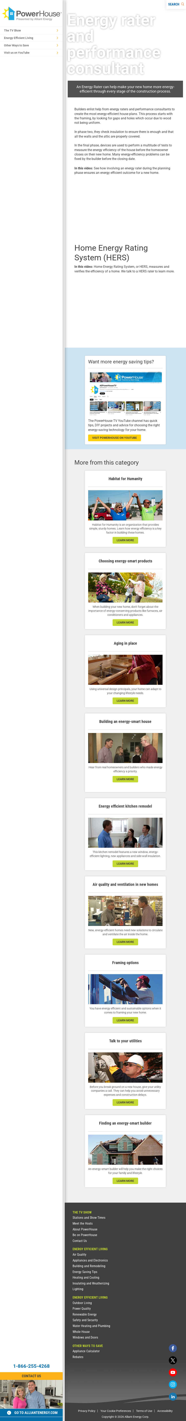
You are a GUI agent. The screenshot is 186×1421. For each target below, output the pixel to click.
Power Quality (82, 1308)
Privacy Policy (86, 1411)
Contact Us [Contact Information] (31, 1376)
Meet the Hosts (83, 1223)
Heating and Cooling (86, 1277)
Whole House (81, 1332)
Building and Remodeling (89, 1266)
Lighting (78, 1289)
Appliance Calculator (86, 1351)
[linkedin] (173, 1397)
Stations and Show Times (89, 1218)
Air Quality (79, 1254)
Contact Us (80, 1241)
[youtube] (173, 1372)
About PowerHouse (85, 1229)
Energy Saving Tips (85, 1272)
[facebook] (173, 1348)
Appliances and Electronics (90, 1260)
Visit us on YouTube (31, 52)
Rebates (78, 1357)
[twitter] (173, 1360)
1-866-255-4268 (31, 1366)
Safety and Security (85, 1320)
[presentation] (125, 208)
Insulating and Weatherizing (91, 1283)
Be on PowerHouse (85, 1235)
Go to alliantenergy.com (32, 1413)
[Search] (176, 4)
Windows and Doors (85, 1337)
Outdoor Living (82, 1303)
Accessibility (165, 1411)
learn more (125, 540)
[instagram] (173, 1384)
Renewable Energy (85, 1314)
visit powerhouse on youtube (114, 437)
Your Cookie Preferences (115, 1411)
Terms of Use (144, 1411)
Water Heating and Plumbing (91, 1326)
